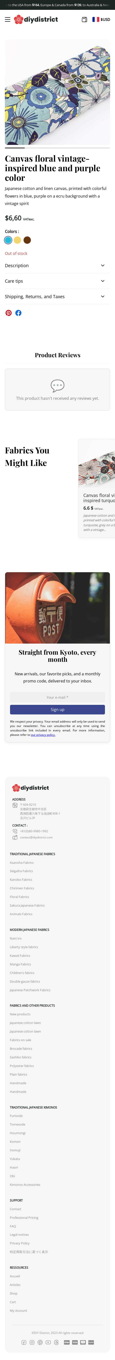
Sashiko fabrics (20, 1057)
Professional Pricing (24, 1218)
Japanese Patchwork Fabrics (30, 990)
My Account (18, 1311)
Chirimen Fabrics (22, 888)
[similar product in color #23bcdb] (8, 240)
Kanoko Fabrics (21, 879)
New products (20, 1014)
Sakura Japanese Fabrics (27, 905)
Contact (15, 1209)
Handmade (18, 1083)
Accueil (15, 1276)
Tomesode (17, 1124)
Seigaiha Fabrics (21, 871)
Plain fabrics (18, 1074)
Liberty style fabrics (24, 947)
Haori (14, 1167)
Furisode (16, 1116)
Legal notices (19, 1234)
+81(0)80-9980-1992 (30, 831)
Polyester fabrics (22, 1066)
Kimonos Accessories (25, 1185)
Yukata (15, 1159)
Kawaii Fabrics (20, 956)
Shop (13, 1293)
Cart (13, 1302)
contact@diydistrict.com (32, 837)
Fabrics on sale (20, 1040)
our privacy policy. (43, 735)
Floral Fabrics (19, 897)
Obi (12, 1176)
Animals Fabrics (21, 914)
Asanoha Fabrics (22, 863)
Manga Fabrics (20, 964)
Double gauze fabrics (25, 981)
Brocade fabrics (21, 1049)
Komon (15, 1142)
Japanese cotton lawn (25, 1023)
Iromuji (15, 1150)
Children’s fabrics (22, 973)
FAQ (13, 1226)
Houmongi (18, 1133)
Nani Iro (16, 938)
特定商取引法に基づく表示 (29, 1252)
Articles (15, 1285)
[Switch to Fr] (95, 19)
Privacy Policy (20, 1243)
